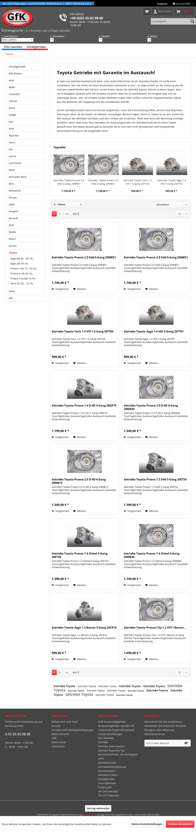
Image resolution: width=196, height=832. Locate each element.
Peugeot (13, 211)
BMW (12, 87)
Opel (11, 204)
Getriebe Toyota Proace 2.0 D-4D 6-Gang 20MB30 (151, 407)
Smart (12, 238)
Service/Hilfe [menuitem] (182, 3)
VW (11, 298)
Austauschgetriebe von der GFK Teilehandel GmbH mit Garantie (116, 728)
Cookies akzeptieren (180, 824)
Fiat (11, 121)
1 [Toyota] (54, 213)
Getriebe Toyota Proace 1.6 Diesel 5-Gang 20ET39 (79, 555)
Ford (11, 128)
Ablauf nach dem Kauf (64, 721)
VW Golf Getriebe (108, 791)
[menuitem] (162, 4)
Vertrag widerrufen (98, 808)
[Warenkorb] (184, 11)
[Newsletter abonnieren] (186, 743)
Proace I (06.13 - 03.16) (23, 268)
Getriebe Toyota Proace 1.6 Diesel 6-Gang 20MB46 (151, 555)
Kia (10, 149)
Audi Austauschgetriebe (112, 721)
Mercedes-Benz (18, 176)
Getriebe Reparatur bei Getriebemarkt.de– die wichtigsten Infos (118, 754)
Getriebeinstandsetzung (112, 766)
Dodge (12, 114)
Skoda (12, 232)
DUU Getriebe (106, 738)
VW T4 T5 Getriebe (108, 795)
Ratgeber (162, 3)
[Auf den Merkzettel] (79, 289)
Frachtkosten (89, 814)
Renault (13, 218)
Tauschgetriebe (107, 783)
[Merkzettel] (146, 11)
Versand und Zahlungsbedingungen (72, 730)
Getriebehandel (107, 762)
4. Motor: (152, 36)
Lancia (12, 156)
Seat (11, 225)
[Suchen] (192, 21)
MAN (11, 170)
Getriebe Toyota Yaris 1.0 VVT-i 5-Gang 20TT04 (137, 182)
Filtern (59, 204)
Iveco (12, 142)
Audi (11, 80)
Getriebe (103, 742)
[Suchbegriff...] (173, 21)
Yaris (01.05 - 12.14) (21, 283)
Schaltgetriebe (17, 66)
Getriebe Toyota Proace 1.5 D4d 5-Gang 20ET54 (155, 479)
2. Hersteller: (57, 36)
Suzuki (13, 245)
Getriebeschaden (108, 775)
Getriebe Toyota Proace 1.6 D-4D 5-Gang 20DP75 (84, 405)
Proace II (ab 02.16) (21, 273)
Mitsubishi (15, 190)
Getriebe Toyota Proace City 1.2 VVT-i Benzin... (155, 627)
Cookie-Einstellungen (110, 734)
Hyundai (13, 135)
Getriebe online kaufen (111, 746)
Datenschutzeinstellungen (147, 824)
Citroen (13, 101)
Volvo (12, 291)
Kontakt (56, 725)
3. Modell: (104, 36)
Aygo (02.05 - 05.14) (21, 258)
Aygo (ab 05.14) (19, 263)
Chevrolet (14, 94)
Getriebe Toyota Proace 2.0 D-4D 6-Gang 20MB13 (79, 481)
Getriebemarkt (106, 771)
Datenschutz (59, 742)
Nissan (13, 197)
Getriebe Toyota (64, 686)
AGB (54, 738)
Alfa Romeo (15, 73)
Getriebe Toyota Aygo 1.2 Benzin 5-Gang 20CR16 (84, 627)
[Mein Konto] (162, 11)
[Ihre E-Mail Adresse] (163, 743)
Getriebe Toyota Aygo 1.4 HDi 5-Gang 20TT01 (171, 182)
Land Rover (15, 163)
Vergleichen (60, 289)
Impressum (58, 746)
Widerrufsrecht (60, 734)
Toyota (13, 252)
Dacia (12, 108)
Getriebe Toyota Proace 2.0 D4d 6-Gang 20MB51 (68, 182)
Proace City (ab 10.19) (22, 278)
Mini (11, 183)
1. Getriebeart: (9, 36)
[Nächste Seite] (60, 214)
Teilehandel (105, 787)
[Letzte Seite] (67, 214)
